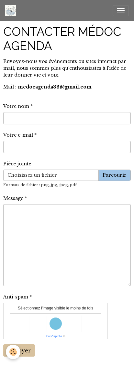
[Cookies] (13, 352)
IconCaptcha (54, 336)
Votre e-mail (18, 135)
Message (13, 198)
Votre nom (16, 106)
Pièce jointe (17, 164)
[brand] (12, 10)
